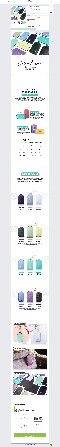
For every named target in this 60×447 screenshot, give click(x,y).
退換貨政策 (28, 444)
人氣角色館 (26, 2)
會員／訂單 (37, 2)
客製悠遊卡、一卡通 (19, 2)
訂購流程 (25, 444)
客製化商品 (12, 2)
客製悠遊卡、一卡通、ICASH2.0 (17, 4)
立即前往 (34, 22)
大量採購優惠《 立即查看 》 (37, 9)
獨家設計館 (31, 2)
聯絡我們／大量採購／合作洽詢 (44, 2)
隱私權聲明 (31, 444)
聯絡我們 (35, 444)
